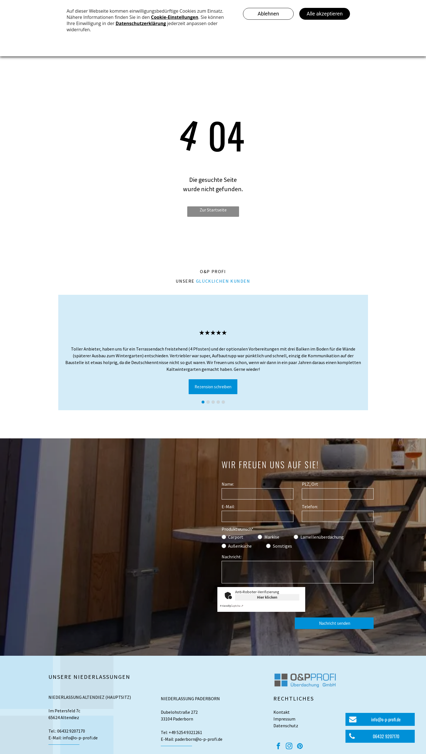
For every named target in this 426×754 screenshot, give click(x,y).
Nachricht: (232, 556)
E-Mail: (228, 506)
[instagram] (289, 746)
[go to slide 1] (203, 402)
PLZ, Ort (310, 484)
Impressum (284, 719)
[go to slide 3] (213, 402)
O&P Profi (213, 271)
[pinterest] (300, 746)
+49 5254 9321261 (185, 732)
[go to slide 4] (218, 402)
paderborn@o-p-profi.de (198, 739)
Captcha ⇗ (231, 606)
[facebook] (278, 746)
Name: (228, 484)
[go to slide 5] (223, 402)
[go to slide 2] (208, 402)
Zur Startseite (213, 210)
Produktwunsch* (237, 529)
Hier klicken (267, 597)
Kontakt (281, 712)
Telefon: (310, 506)
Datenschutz (285, 725)
